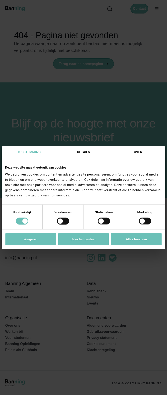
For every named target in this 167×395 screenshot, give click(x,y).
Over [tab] (138, 152)
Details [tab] (83, 152)
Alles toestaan (136, 239)
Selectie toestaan (83, 239)
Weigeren (31, 239)
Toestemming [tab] (29, 152)
